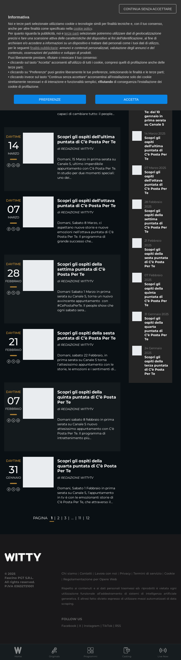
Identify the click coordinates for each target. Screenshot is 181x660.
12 (87, 518)
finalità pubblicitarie (44, 48)
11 (79, 518)
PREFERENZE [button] (50, 99)
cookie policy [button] (83, 28)
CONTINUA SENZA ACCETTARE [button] (148, 9)
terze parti (71, 33)
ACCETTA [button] (131, 99)
